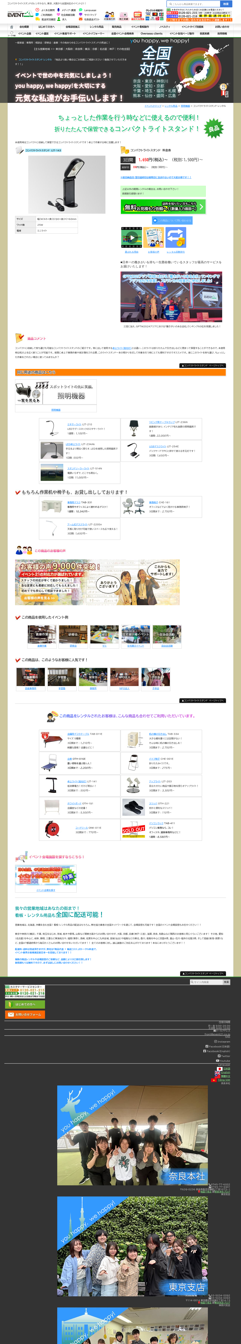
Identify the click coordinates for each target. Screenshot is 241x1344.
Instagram (222, 1039)
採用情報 (222, 33)
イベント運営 (42, 33)
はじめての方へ (46, 27)
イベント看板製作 (140, 27)
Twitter (224, 1053)
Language (87, 10)
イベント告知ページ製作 (182, 33)
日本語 (223, 1066)
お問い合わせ (222, 27)
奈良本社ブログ (221, 1189)
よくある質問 (45, 10)
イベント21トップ (153, 106)
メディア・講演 (66, 10)
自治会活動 (167, 643)
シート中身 (12, 33)
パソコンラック (156, 820)
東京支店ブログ (221, 1300)
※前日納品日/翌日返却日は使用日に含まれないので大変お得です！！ (155, 177)
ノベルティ (164, 27)
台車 (69, 756)
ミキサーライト (74, 422)
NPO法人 (124, 686)
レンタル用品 (97, 27)
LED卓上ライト (73, 442)
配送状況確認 (46, 19)
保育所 (93, 686)
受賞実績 (204, 33)
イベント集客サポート (65, 33)
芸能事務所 (30, 686)
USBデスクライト (157, 444)
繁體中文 (222, 1073)
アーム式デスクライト (77, 522)
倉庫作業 (42, 643)
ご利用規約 (44, 15)
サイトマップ (87, 15)
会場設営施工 (73, 27)
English (222, 1070)
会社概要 (24, 27)
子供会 (155, 686)
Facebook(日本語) (217, 1044)
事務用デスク (74, 500)
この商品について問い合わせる (171, 219)
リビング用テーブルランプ (162, 419)
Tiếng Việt (220, 1077)
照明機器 (185, 106)
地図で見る (205, 1189)
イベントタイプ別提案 (192, 27)
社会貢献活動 (66, 15)
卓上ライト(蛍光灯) (122, 345)
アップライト (155, 779)
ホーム (12, 27)
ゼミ (104, 643)
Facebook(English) (216, 1049)
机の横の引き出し (158, 731)
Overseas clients (151, 33)
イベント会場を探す (45, 888)
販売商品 (116, 27)
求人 (62, 19)
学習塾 (62, 686)
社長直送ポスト (89, 19)
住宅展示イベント (135, 643)
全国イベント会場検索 (122, 33)
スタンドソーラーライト (78, 466)
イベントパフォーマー (93, 33)
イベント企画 (24, 33)
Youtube (223, 1058)
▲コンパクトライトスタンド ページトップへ (203, 363)
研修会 (73, 643)
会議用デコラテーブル (78, 731)
